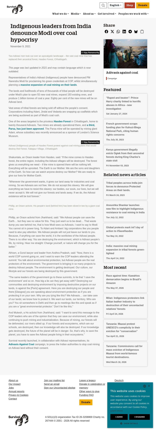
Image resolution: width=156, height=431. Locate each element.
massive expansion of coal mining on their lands (49, 85)
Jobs (11, 387)
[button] (103, 5)
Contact (13, 398)
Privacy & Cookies (18, 395)
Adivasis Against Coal (21, 344)
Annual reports (16, 391)
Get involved (106, 14)
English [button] (114, 5)
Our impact (14, 384)
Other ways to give (89, 391)
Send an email (51, 384)
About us (88, 14)
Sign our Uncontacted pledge (59, 387)
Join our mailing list (54, 380)
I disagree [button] (139, 417)
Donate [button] (142, 5)
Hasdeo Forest (62, 121)
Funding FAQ (86, 395)
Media (75, 14)
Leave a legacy (87, 380)
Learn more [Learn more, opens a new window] (116, 410)
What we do (59, 14)
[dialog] (130, 405)
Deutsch (119, 380)
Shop (129, 5)
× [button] (149, 386)
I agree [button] (119, 417)
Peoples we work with (132, 14)
